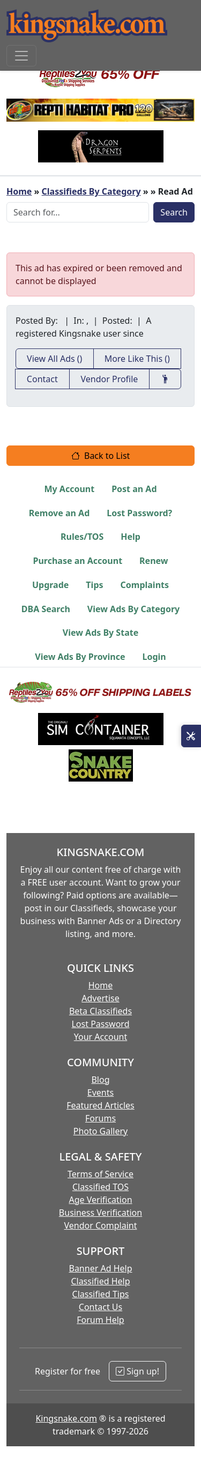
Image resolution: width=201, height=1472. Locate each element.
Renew (153, 561)
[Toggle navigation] (21, 55)
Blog (100, 1080)
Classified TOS (100, 1187)
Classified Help (100, 1281)
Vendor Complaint (100, 1225)
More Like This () (137, 359)
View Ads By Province (80, 657)
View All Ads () (54, 359)
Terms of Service (100, 1174)
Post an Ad (134, 489)
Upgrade (50, 585)
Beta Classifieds (100, 1011)
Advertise (100, 998)
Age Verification (100, 1200)
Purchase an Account (77, 561)
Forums (100, 1118)
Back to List (100, 456)
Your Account (100, 1037)
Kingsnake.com (65, 1418)
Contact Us (100, 1307)
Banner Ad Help (100, 1268)
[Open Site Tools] (191, 736)
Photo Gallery (100, 1131)
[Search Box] (77, 212)
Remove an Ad (59, 513)
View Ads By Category (133, 609)
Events (100, 1092)
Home (19, 191)
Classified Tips (100, 1294)
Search (174, 212)
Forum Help (100, 1320)
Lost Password (100, 1024)
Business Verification (100, 1212)
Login (154, 657)
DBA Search (45, 609)
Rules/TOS (82, 536)
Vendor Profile (109, 379)
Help (130, 536)
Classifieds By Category (91, 191)
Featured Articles (100, 1105)
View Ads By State (100, 632)
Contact (42, 379)
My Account (69, 489)
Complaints (145, 585)
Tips (94, 585)
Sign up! (137, 1371)
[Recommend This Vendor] (165, 379)
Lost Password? (139, 513)
